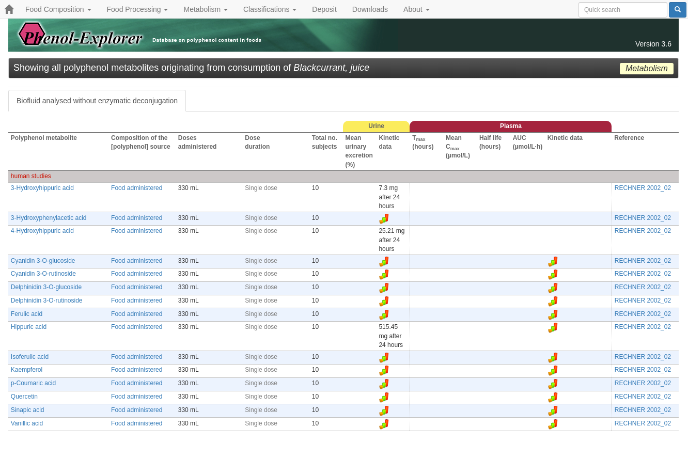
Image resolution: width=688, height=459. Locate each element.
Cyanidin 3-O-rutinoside (43, 273)
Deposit (324, 9)
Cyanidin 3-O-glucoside (43, 260)
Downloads (370, 9)
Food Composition (58, 9)
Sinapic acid (27, 410)
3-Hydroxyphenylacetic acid (49, 217)
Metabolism (205, 9)
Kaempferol (26, 369)
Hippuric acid (28, 326)
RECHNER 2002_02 (643, 188)
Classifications (269, 9)
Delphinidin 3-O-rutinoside (47, 300)
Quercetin (24, 396)
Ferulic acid (26, 314)
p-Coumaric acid (33, 383)
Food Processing (137, 9)
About (416, 9)
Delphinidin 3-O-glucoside (46, 287)
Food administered (136, 188)
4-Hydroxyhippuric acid (42, 230)
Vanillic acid (27, 423)
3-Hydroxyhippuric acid (42, 188)
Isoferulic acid (30, 356)
